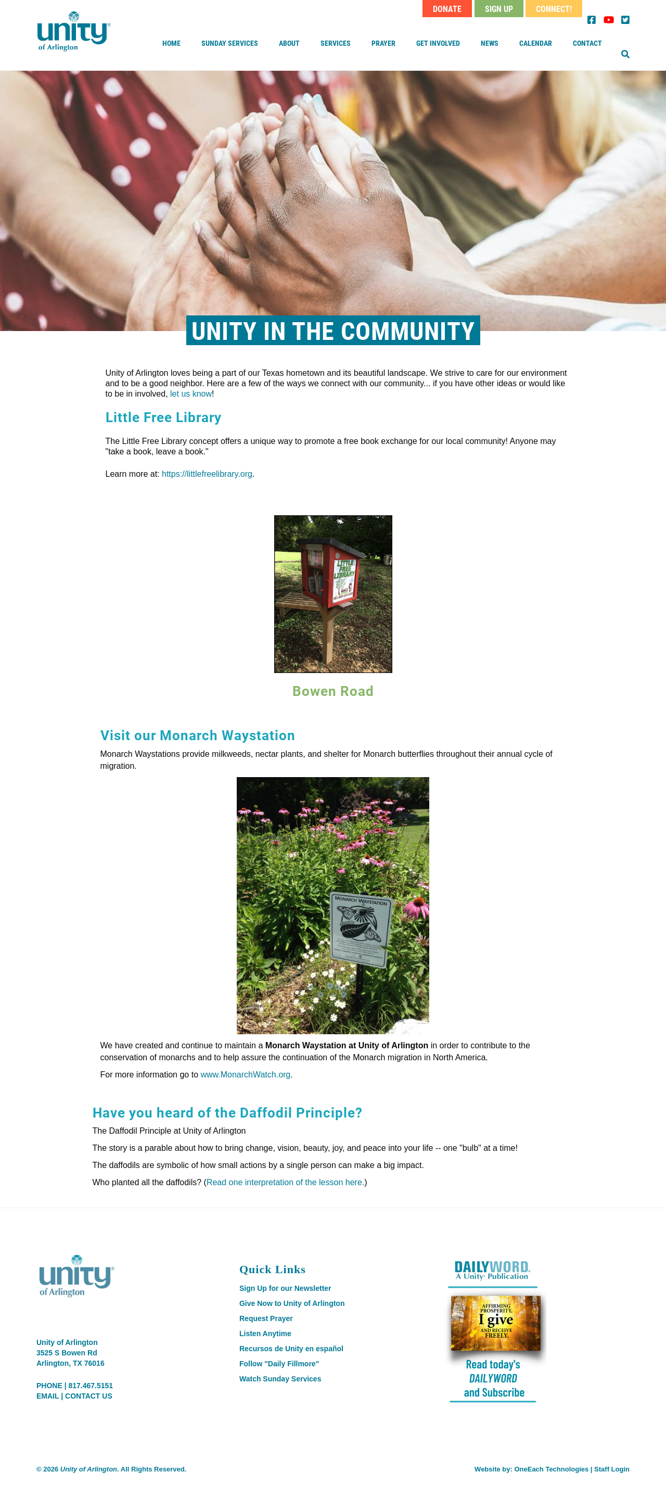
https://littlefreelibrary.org (207, 473)
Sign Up (499, 8)
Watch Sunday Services (280, 1379)
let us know (191, 393)
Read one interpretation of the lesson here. (285, 1182)
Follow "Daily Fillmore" (279, 1364)
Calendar (535, 43)
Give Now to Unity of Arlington (291, 1303)
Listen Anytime (265, 1333)
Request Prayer (266, 1318)
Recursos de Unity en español (291, 1348)
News (489, 43)
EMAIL (47, 1396)
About (289, 43)
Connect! (554, 8)
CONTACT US (88, 1396)
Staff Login (612, 1469)
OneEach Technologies (551, 1469)
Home (171, 43)
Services (336, 43)
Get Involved (438, 43)
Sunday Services (229, 43)
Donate (447, 8)
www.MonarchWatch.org (245, 1074)
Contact (587, 43)
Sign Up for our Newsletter (285, 1288)
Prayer (383, 43)
